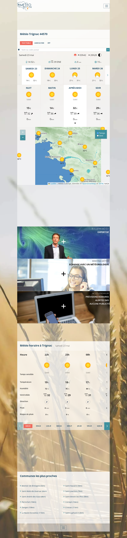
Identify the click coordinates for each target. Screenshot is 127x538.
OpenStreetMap (89, 183)
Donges (27, 507)
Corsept (70, 502)
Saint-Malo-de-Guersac (33, 491)
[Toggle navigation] (106, 6)
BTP (49, 43)
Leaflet (52, 183)
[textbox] (65, 50)
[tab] (28, 426)
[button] (19, 156)
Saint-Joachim (72, 491)
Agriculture (39, 43)
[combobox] (65, 50)
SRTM (101, 183)
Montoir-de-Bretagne (32, 485)
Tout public (26, 43)
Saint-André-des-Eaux (33, 496)
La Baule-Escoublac (32, 512)
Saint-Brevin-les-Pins (75, 496)
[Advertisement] (67, 20)
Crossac (70, 507)
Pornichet (28, 502)
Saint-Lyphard (73, 512)
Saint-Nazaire (72, 485)
